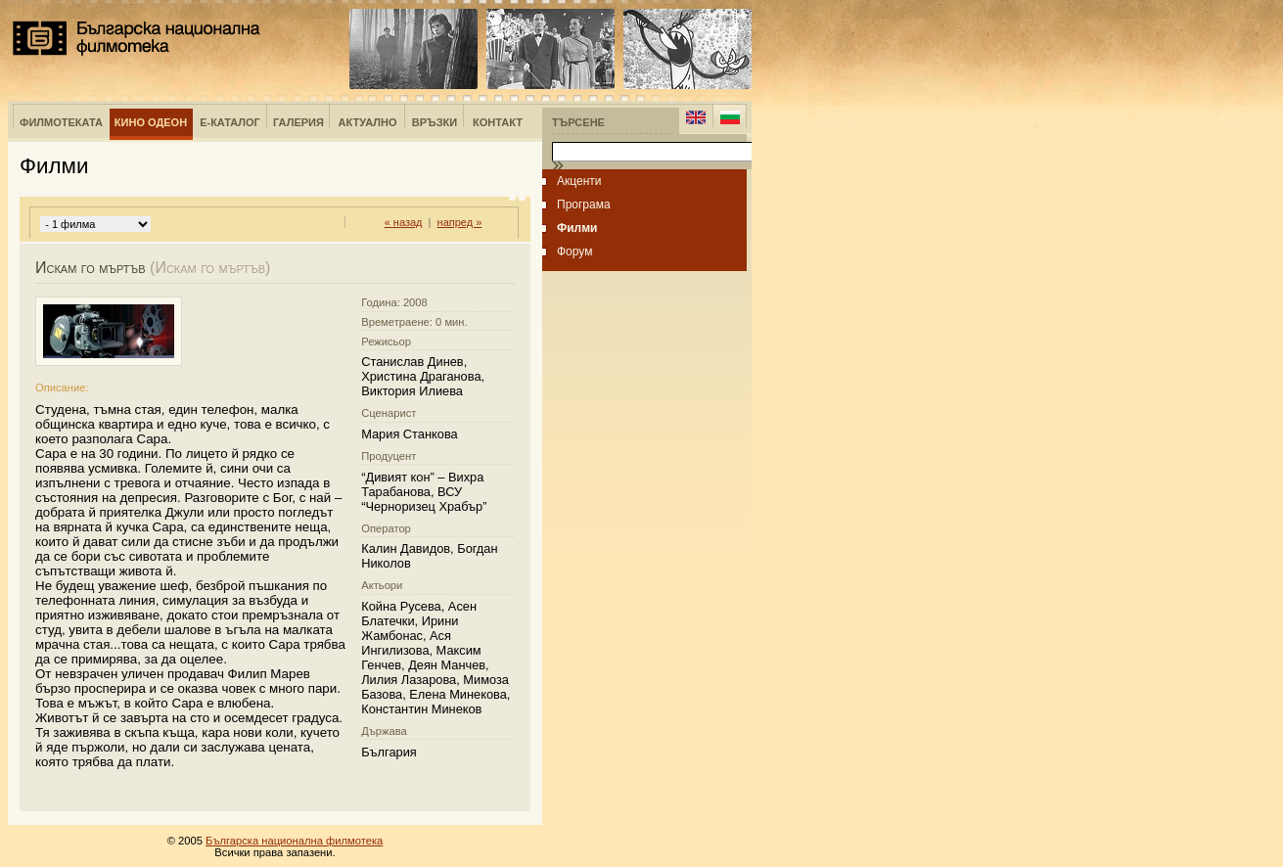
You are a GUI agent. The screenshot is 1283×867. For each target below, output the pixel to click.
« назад (404, 222)
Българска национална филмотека (136, 38)
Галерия (298, 122)
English (696, 117)
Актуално (368, 122)
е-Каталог (230, 122)
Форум (574, 251)
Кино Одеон (151, 122)
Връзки (434, 122)
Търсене (578, 122)
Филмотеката (61, 122)
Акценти (579, 181)
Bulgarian (729, 117)
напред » (459, 222)
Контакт (498, 122)
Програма (584, 204)
